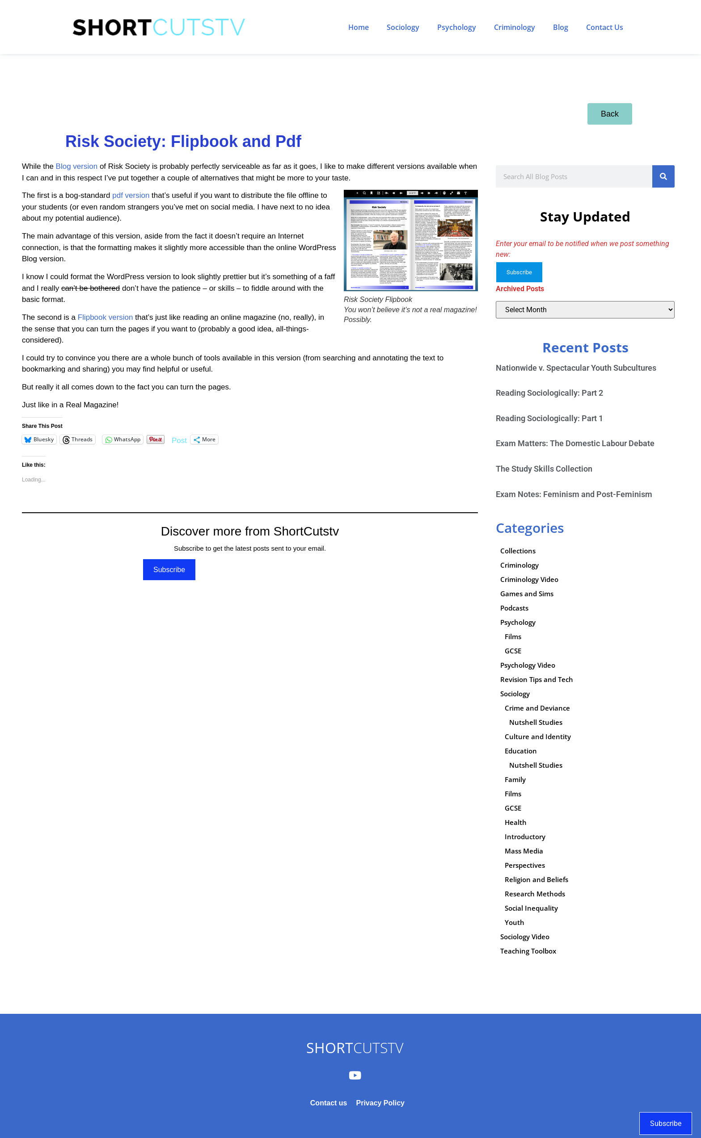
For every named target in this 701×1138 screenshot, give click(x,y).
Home (358, 27)
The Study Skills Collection (544, 468)
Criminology (514, 27)
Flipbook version (105, 317)
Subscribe (169, 569)
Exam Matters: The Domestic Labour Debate (575, 443)
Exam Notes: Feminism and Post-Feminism (574, 494)
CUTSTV (354, 1047)
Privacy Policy (380, 1103)
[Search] (663, 176)
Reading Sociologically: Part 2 (549, 392)
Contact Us (604, 27)
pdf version (130, 195)
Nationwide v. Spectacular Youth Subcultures (576, 367)
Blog (560, 27)
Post (179, 439)
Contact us (328, 1103)
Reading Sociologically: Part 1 (549, 418)
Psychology (456, 27)
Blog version (77, 166)
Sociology (403, 27)
